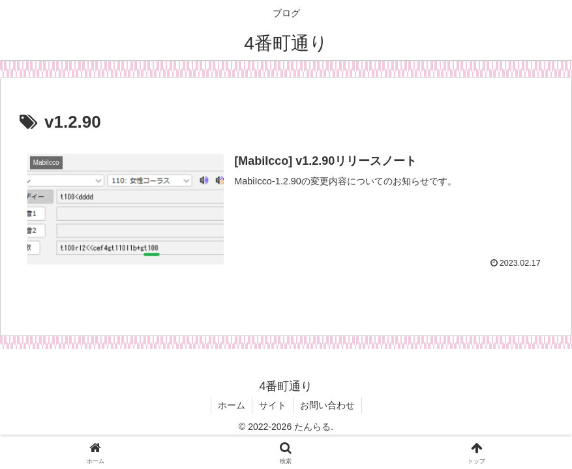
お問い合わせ (327, 405)
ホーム (231, 405)
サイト (272, 405)
